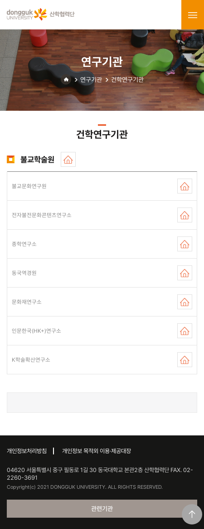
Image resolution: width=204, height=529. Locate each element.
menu (192, 14)
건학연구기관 (127, 79)
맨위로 (192, 514)
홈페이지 (68, 159)
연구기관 (91, 79)
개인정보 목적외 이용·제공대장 (96, 451)
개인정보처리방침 (27, 451)
